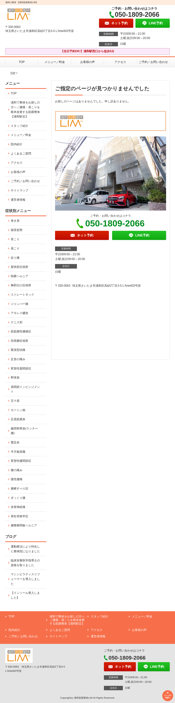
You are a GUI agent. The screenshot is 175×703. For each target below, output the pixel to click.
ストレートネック (22, 294)
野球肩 (15, 377)
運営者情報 (18, 199)
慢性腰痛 (16, 479)
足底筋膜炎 (18, 419)
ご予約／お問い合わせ (153, 61)
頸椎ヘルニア (19, 276)
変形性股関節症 (21, 368)
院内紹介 (16, 144)
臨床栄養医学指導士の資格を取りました (25, 563)
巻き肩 (15, 220)
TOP (22, 61)
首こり (15, 239)
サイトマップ (19, 190)
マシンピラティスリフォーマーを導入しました (25, 579)
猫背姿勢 (16, 230)
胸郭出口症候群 (21, 285)
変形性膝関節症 (21, 460)
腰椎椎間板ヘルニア (24, 525)
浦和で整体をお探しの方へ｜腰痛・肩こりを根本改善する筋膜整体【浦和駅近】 (25, 109)
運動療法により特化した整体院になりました (25, 549)
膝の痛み (16, 470)
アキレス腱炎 (19, 313)
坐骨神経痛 (18, 507)
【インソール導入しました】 (25, 595)
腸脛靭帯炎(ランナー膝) (24, 431)
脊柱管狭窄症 (19, 516)
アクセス (120, 61)
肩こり (15, 248)
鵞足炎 (15, 442)
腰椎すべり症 (19, 488)
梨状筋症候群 (19, 266)
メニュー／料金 (54, 61)
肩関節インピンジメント (25, 389)
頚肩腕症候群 (19, 340)
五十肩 (15, 400)
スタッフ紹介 (19, 125)
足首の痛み (18, 359)
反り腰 (15, 257)
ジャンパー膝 (19, 303)
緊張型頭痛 (18, 349)
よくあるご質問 (21, 153)
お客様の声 (87, 61)
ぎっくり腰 (18, 497)
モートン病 (18, 410)
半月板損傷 (18, 451)
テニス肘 (16, 322)
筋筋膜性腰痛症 (21, 331)
